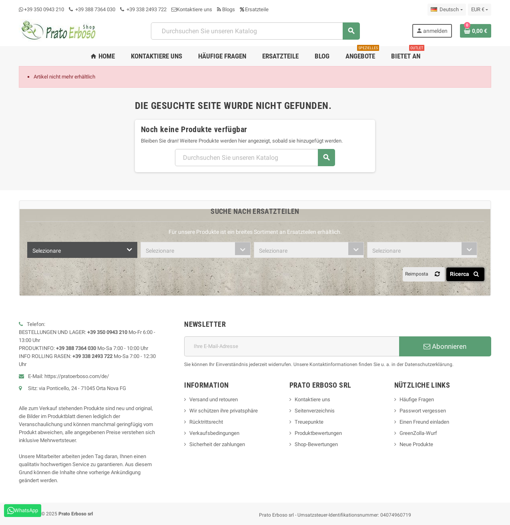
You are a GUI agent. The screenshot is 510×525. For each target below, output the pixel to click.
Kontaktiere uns (191, 9)
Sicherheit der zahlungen (217, 444)
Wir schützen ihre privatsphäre (223, 411)
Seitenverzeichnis (315, 411)
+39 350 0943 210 (44, 9)
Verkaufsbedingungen (214, 433)
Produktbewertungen (318, 433)
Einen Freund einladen (424, 422)
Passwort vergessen (423, 411)
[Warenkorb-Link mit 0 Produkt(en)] (475, 31)
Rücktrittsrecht (206, 422)
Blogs (226, 9)
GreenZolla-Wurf (418, 433)
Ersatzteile (254, 9)
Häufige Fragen (417, 399)
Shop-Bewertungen (316, 444)
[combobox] (82, 250)
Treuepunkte (309, 422)
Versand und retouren (213, 399)
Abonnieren (445, 346)
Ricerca (466, 274)
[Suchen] (255, 31)
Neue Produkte (416, 444)
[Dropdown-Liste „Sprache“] (447, 10)
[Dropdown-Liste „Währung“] (479, 10)
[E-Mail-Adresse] (291, 346)
